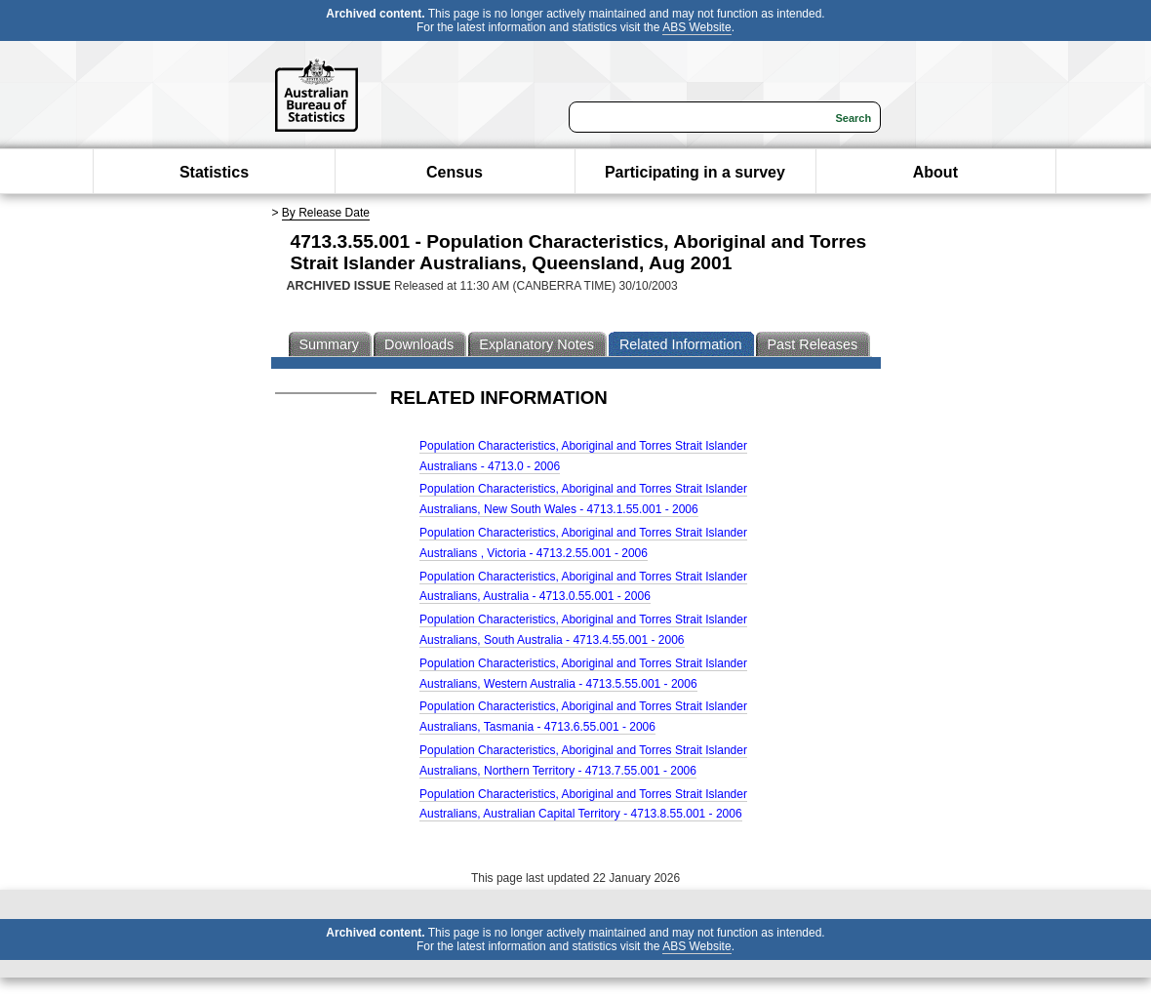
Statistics (214, 172)
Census (454, 172)
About (935, 172)
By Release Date (326, 213)
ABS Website (696, 27)
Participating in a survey (695, 172)
